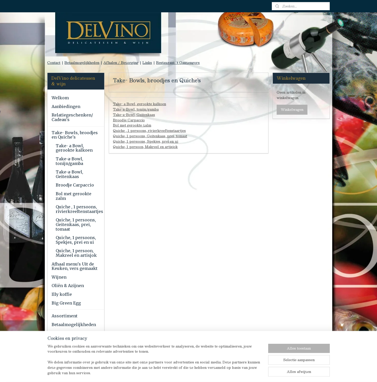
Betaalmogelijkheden (81, 62)
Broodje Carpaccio (129, 120)
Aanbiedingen (66, 106)
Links (147, 62)
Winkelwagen (292, 109)
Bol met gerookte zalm (132, 125)
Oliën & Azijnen (68, 285)
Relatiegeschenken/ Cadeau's (72, 117)
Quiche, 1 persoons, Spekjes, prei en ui (145, 141)
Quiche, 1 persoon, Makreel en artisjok (145, 147)
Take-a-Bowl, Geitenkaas (134, 114)
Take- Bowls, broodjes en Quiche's (75, 135)
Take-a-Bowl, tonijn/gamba (136, 109)
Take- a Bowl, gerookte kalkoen (139, 104)
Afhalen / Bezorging (120, 62)
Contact (53, 62)
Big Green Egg (66, 303)
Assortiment (65, 315)
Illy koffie (62, 294)
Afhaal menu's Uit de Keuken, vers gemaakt (75, 266)
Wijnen (59, 277)
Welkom (60, 97)
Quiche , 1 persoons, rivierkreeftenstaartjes (149, 130)
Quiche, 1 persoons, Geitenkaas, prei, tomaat (150, 136)
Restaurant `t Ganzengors (178, 62)
